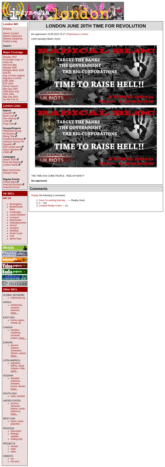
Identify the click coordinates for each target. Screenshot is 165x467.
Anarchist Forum (11, 187)
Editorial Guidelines (13, 38)
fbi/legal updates (15, 435)
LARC (6, 121)
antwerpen (16, 350)
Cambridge (15, 212)
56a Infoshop (9, 118)
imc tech (15, 461)
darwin (21, 386)
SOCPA (7, 73)
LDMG (6, 152)
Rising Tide (9, 136)
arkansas (15, 406)
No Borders (9, 133)
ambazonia (16, 305)
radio (13, 449)
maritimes (16, 332)
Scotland (14, 228)
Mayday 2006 (10, 67)
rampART (8, 113)
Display (35, 195)
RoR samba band (12, 147)
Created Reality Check (50, 205)
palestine (15, 424)
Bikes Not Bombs (12, 170)
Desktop (7, 29)
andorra (14, 348)
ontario (14, 338)
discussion (16, 431)
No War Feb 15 (10, 99)
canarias (15, 307)
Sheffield (14, 230)
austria (22, 353)
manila (14, 323)
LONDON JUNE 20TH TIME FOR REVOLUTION (96, 25)
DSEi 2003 (8, 94)
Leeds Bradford (17, 214)
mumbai (21, 396)
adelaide (15, 378)
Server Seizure (10, 86)
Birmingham (16, 204)
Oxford (13, 225)
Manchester (16, 220)
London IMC (10, 24)
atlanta (14, 408)
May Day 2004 (10, 89)
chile (22, 368)
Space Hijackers (11, 149)
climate (14, 446)
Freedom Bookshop (13, 139)
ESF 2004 (8, 83)
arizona (14, 403)
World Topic (16, 238)
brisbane (15, 383)
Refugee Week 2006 (13, 70)
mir (12, 459)
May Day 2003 (10, 97)
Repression (73, 34)
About (6, 33)
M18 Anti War (10, 65)
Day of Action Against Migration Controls (14, 77)
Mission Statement (12, 36)
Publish (6, 41)
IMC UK (7, 198)
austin (22, 408)
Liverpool (14, 217)
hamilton (15, 330)
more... (14, 313)
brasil (21, 365)
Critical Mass (9, 182)
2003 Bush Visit (11, 91)
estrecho (15, 310)
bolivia (14, 365)
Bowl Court (8, 116)
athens (14, 353)
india (13, 396)
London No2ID (10, 165)
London (84, 34)
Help (14, 41)
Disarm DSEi (9, 159)
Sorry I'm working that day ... (53, 200)
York (12, 236)
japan (21, 320)
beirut (13, 421)
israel (20, 421)
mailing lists (16, 439)
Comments (39, 189)
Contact (15, 33)
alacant (14, 345)
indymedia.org (18, 297)
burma (14, 320)
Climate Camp (10, 172)
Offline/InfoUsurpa (12, 131)
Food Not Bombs (11, 162)
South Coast (16, 233)
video (13, 451)
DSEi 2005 (8, 81)
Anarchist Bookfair (12, 184)
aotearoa (15, 381)
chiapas (14, 368)
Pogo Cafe (8, 123)
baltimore (15, 411)
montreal (15, 335)
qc (20, 323)
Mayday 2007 (10, 57)
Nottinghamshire (18, 222)
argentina (15, 363)
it (39, 203)
